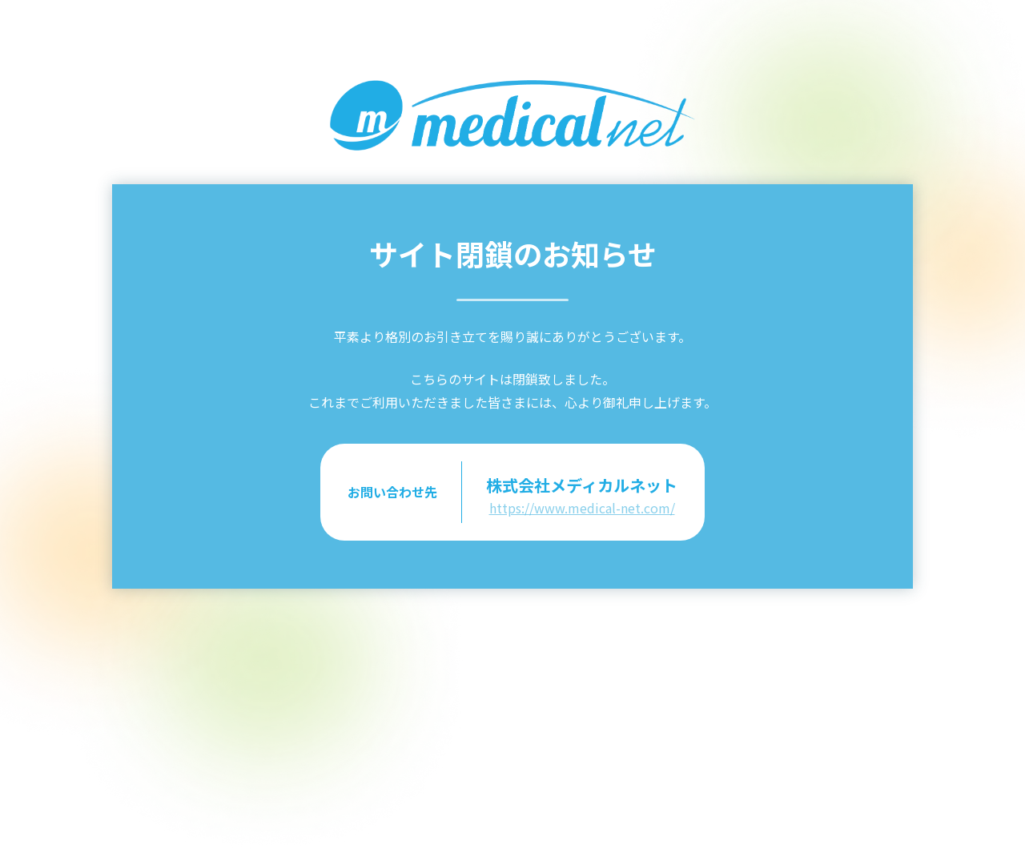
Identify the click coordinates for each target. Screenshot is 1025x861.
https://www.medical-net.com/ (582, 507)
